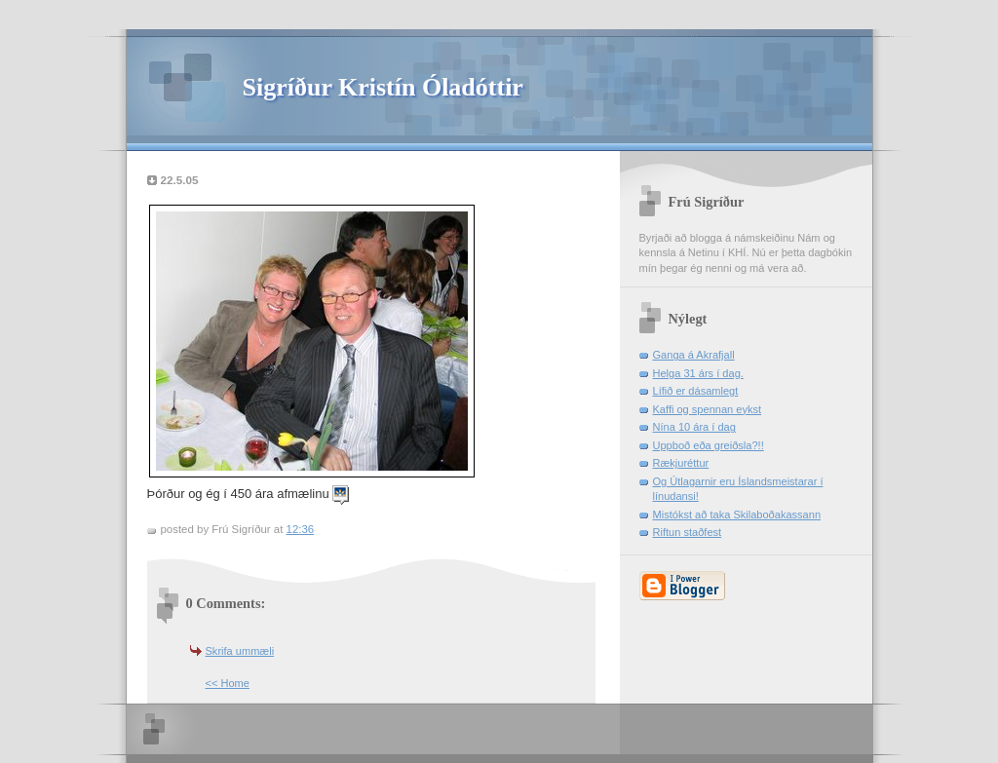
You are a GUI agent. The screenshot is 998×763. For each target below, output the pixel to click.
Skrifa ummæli (240, 651)
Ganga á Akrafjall (694, 355)
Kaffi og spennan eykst (707, 409)
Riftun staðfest (687, 532)
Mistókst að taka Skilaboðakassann (737, 514)
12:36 (301, 529)
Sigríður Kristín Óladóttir (383, 87)
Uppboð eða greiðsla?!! (708, 445)
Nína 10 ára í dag (694, 427)
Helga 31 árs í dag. (698, 373)
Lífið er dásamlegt (696, 391)
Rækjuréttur (681, 463)
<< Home (228, 683)
